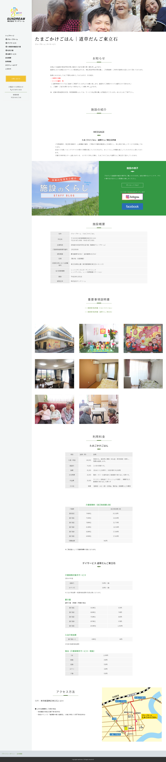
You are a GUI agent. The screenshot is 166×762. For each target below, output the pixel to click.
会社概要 (8, 58)
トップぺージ (9, 36)
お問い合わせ (15, 79)
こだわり (8, 69)
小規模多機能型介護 (13, 47)
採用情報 (8, 61)
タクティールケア (11, 65)
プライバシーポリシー (8, 754)
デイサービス (11, 43)
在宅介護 (9, 50)
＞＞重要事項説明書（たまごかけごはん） (99, 308)
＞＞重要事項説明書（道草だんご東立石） (99, 312)
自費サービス (11, 54)
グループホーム (12, 39)
